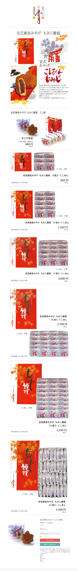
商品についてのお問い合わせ (50, 544)
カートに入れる (50, 540)
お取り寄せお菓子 (43, 529)
